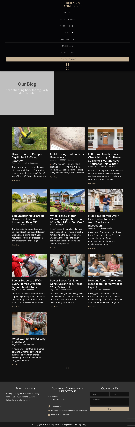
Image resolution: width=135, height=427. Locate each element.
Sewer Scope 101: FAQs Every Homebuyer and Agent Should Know (27, 284)
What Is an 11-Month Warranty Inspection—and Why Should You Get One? (67, 219)
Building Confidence (73, 4)
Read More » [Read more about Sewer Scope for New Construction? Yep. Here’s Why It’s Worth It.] (54, 307)
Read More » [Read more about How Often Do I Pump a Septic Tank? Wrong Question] (16, 180)
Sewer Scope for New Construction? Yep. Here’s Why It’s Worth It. (66, 284)
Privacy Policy (80, 424)
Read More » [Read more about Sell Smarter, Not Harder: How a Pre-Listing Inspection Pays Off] (16, 245)
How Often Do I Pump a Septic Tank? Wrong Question (27, 157)
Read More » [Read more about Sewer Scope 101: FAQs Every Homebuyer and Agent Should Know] (16, 307)
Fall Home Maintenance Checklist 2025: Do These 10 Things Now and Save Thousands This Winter (104, 158)
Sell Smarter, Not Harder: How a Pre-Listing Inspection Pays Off (28, 219)
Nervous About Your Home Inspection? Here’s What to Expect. (105, 284)
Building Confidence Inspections (60, 424)
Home (67, 12)
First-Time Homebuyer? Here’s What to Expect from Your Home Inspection (103, 220)
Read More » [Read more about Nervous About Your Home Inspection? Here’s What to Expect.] (92, 307)
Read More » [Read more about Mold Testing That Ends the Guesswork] (54, 177)
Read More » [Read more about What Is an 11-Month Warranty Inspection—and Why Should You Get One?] (54, 248)
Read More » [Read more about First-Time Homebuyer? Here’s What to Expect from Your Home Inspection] (92, 248)
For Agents (67, 39)
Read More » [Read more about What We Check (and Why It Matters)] (16, 365)
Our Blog (67, 46)
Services (67, 33)
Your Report (67, 26)
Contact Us (67, 52)
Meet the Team (68, 19)
